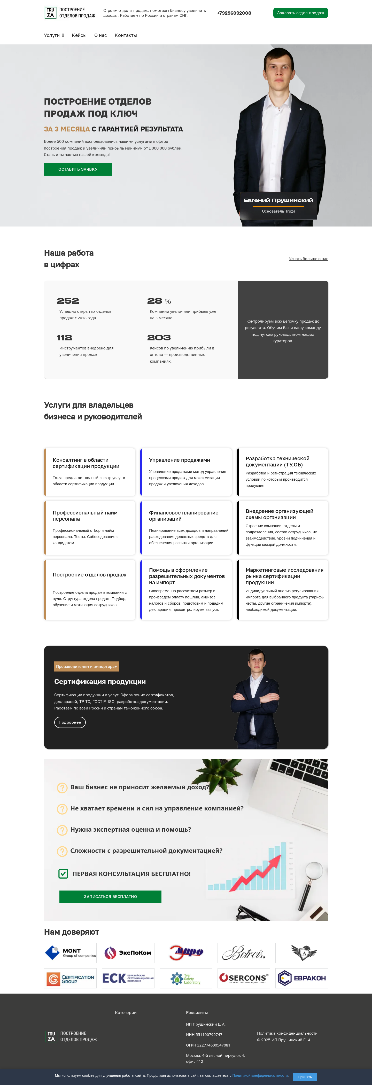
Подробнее (70, 722)
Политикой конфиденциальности (260, 1075)
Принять (305, 1077)
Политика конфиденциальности (287, 1033)
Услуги (52, 35)
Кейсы (79, 35)
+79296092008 (234, 13)
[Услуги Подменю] (63, 35)
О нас (100, 35)
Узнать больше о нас (308, 258)
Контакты (126, 35)
